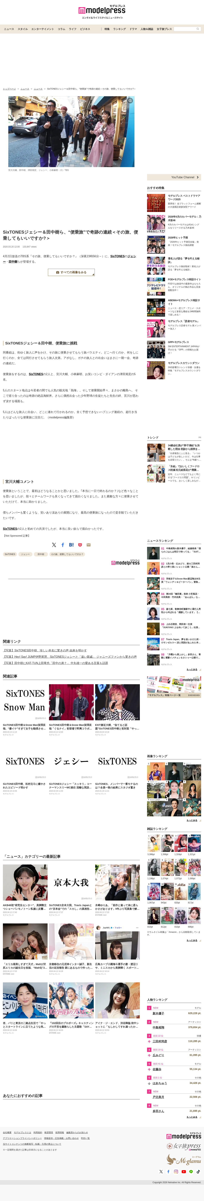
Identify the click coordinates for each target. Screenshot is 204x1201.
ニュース (9, 29)
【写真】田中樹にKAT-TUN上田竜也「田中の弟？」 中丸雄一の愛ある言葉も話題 (55, 663)
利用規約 (38, 1132)
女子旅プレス (164, 29)
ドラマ (133, 29)
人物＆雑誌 (147, 29)
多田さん (158, 1111)
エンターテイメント (42, 29)
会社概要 (7, 1132)
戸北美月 (158, 1097)
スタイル (23, 29)
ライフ (72, 29)
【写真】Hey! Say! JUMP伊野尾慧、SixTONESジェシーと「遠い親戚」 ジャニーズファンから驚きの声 (70, 656)
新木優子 (158, 1013)
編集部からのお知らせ (77, 1132)
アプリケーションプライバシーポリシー (22, 1138)
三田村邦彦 (160, 1041)
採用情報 (59, 1132)
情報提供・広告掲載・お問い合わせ (61, 1138)
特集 (107, 29)
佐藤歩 (157, 1069)
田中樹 (13, 261)
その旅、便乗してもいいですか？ (67, 554)
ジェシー (25, 554)
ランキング (119, 29)
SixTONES (117, 256)
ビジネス (85, 29)
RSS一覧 (85, 1138)
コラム (61, 29)
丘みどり (158, 1055)
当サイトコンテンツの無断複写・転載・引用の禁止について (32, 1144)
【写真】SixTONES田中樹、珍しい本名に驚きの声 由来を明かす (45, 650)
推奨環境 (48, 1132)
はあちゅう (160, 1083)
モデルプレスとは (22, 1132)
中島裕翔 (158, 1027)
